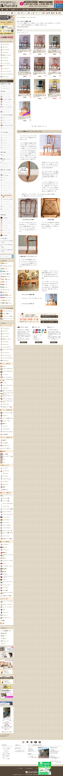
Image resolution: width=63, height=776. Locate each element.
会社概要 (44, 9)
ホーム (2, 9)
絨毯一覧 (3, 451)
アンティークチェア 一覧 (6, 41)
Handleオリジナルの (7, 316)
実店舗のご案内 (53, 747)
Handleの (6, 313)
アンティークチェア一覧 (6, 325)
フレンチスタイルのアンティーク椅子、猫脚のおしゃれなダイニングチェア (39, 73)
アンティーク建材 (6, 758)
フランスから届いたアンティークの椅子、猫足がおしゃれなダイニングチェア (24, 51)
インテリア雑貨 (6, 756)
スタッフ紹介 (30, 756)
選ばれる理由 (30, 750)
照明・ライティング (6, 755)
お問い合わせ (60, 9)
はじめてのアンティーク (28, 9)
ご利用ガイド (52, 9)
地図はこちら (6, 729)
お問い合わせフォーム (56, 761)
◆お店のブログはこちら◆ (6, 731)
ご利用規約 (21, 768)
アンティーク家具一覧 (6, 363)
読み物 (38, 9)
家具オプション (5, 628)
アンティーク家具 (6, 748)
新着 (7, 9)
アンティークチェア (6, 747)
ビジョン (30, 747)
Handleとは (30, 748)
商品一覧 (3, 323)
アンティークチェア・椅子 (30, 17)
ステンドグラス (6, 752)
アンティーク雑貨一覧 (6, 492)
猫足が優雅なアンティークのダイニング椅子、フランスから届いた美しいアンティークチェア (54, 95)
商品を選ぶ (4, 745)
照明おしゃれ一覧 (5, 465)
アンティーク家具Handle (21, 17)
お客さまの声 (18, 748)
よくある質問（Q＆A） (20, 750)
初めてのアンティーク (32, 751)
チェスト (6, 750)
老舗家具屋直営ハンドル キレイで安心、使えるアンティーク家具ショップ (9, 4)
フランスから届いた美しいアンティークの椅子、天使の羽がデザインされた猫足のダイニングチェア (39, 51)
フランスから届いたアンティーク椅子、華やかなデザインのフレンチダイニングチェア (24, 117)
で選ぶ (5, 274)
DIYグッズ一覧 (4, 598)
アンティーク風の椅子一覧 (7, 437)
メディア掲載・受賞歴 (32, 757)
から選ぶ (4, 263)
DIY (3, 757)
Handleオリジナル (8, 318)
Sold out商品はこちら (3, 736)
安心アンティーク (16, 9)
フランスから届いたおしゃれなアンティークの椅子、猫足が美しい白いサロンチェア (39, 95)
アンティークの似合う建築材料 (7, 308)
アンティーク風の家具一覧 (7, 410)
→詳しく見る (58, 762)
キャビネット (6, 751)
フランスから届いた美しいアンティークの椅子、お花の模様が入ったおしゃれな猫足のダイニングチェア (54, 51)
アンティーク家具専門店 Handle (34, 745)
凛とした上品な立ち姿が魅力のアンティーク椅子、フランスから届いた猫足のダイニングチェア (24, 73)
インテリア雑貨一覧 (5, 541)
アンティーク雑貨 (6, 753)
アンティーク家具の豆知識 (4, 734)
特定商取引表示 (30, 768)
